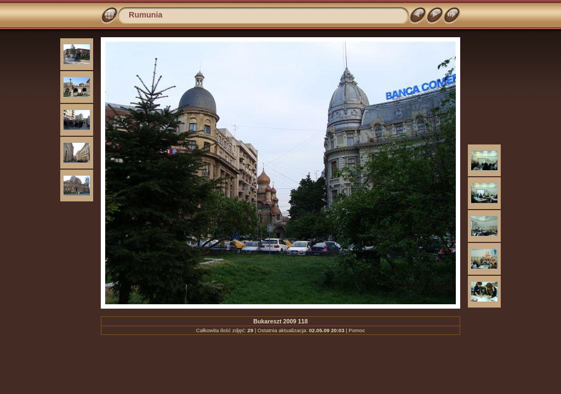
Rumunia (146, 14)
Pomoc (356, 330)
